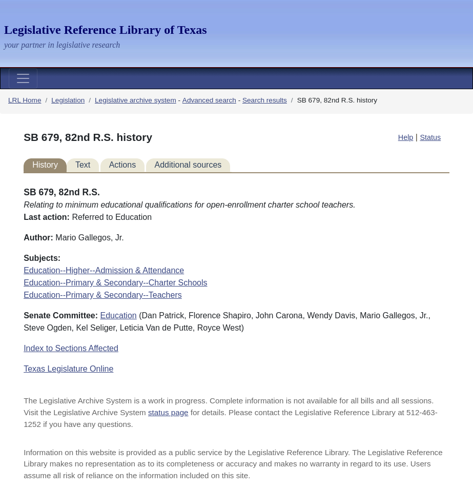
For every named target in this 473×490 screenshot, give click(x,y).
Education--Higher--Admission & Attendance (104, 270)
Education (118, 315)
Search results (264, 100)
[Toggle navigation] (23, 78)
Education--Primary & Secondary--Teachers (103, 295)
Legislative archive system (135, 100)
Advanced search (209, 100)
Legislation (68, 100)
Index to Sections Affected (71, 348)
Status (430, 137)
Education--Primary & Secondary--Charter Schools (115, 282)
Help (406, 137)
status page (168, 412)
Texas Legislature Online (68, 368)
